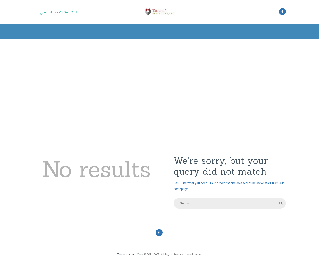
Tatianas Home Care (130, 254)
